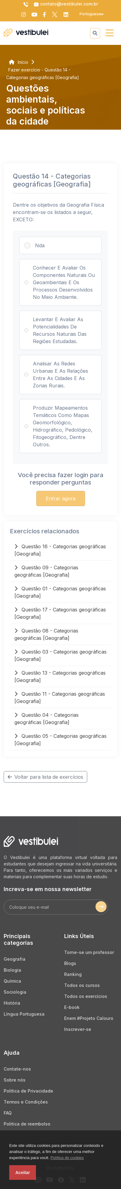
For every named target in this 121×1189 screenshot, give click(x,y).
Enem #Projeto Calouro (88, 1018)
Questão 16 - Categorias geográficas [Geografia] (60, 550)
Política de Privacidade (28, 1090)
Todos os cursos (82, 985)
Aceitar (22, 1172)
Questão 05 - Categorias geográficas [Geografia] (60, 739)
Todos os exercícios (85, 996)
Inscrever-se (77, 1029)
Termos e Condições (26, 1101)
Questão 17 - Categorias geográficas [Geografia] (60, 613)
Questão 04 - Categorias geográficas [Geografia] (46, 718)
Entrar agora (61, 498)
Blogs (70, 963)
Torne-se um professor (89, 952)
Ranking (73, 974)
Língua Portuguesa (24, 1014)
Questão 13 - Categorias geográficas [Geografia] (60, 676)
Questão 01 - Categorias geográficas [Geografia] (60, 592)
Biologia (12, 970)
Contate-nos (17, 1068)
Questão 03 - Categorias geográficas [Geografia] (60, 655)
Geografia (14, 959)
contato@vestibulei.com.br (65, 4)
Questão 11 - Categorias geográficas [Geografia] (59, 697)
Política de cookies (67, 1157)
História (12, 1003)
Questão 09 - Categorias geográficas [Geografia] (46, 571)
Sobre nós (14, 1079)
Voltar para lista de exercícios (45, 777)
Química (12, 981)
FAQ (8, 1112)
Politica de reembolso (27, 1123)
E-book (72, 1007)
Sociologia (15, 992)
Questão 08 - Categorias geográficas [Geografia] (46, 634)
